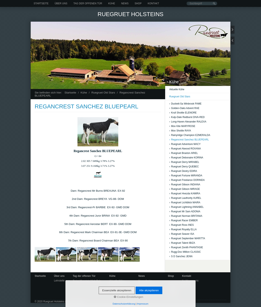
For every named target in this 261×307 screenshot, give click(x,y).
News (124, 3)
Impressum (174, 295)
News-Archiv (145, 280)
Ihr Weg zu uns (190, 280)
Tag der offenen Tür (87, 3)
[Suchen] (214, 4)
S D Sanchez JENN (180, 256)
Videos (142, 288)
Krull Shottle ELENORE (183, 112)
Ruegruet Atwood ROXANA (185, 148)
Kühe (111, 3)
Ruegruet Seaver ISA (181, 233)
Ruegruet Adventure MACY (185, 144)
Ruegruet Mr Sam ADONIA (184, 211)
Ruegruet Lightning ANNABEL (186, 207)
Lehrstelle (59, 280)
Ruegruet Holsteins (130, 14)
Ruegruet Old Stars (179, 96)
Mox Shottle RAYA (180, 130)
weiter (232, 30)
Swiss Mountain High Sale (87, 280)
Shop (138, 3)
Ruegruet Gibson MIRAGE (184, 189)
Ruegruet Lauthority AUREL (185, 198)
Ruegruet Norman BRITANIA (185, 216)
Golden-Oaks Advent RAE (184, 108)
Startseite (41, 3)
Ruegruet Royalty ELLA (183, 229)
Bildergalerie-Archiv (149, 284)
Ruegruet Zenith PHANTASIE (186, 247)
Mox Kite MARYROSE (182, 126)
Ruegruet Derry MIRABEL (184, 162)
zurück (232, 40)
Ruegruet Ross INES (181, 225)
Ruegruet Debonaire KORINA (186, 157)
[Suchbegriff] (202, 3)
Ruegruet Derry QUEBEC (184, 166)
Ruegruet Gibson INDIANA (184, 184)
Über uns (61, 3)
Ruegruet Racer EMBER (183, 220)
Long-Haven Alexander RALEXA (187, 121)
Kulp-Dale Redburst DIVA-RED (187, 117)
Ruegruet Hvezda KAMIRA (184, 193)
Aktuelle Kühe (176, 89)
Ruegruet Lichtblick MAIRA (184, 202)
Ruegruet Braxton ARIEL (183, 153)
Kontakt (153, 3)
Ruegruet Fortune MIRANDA (185, 175)
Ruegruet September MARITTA (187, 238)
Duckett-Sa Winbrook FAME (185, 103)
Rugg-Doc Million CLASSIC (185, 251)
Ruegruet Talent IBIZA (182, 242)
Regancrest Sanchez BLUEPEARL (189, 139)
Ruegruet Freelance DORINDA (187, 180)
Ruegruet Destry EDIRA (183, 171)
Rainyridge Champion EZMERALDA (189, 135)
